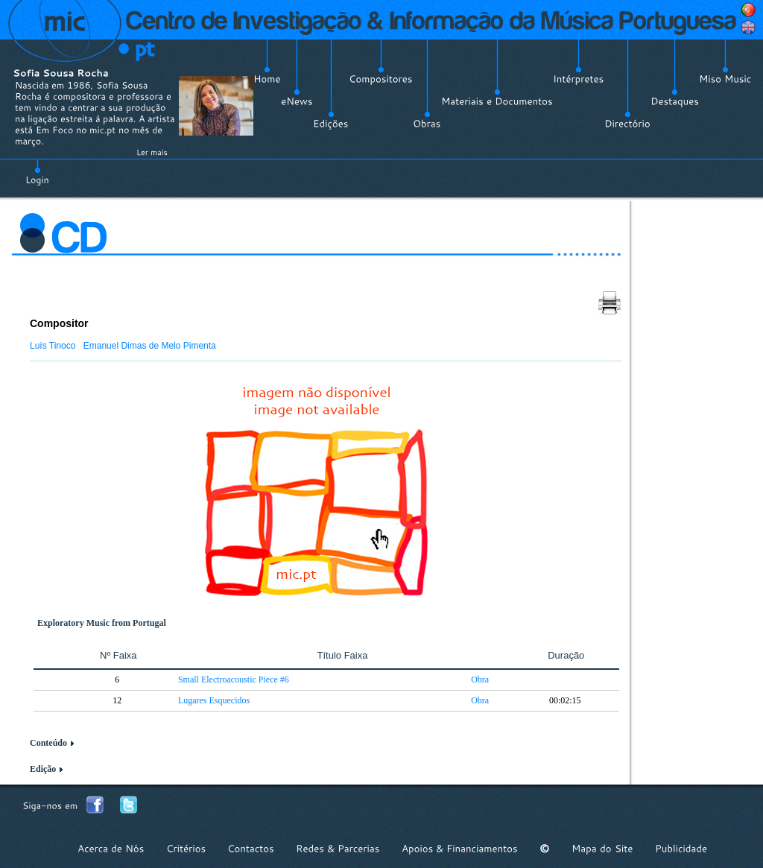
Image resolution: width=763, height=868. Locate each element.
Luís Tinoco (52, 345)
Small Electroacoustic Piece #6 (233, 679)
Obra (480, 679)
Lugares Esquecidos (214, 700)
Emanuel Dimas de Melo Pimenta (149, 345)
